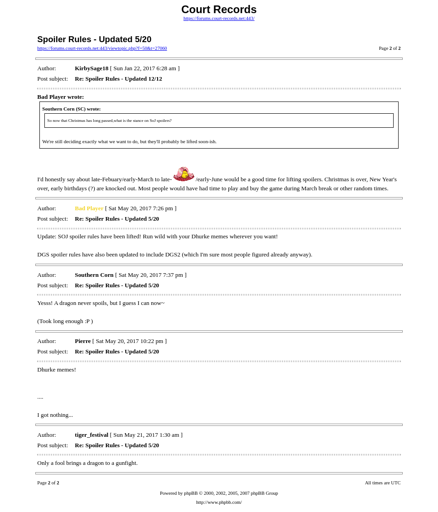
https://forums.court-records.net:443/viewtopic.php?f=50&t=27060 (102, 48)
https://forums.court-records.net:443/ (219, 18)
